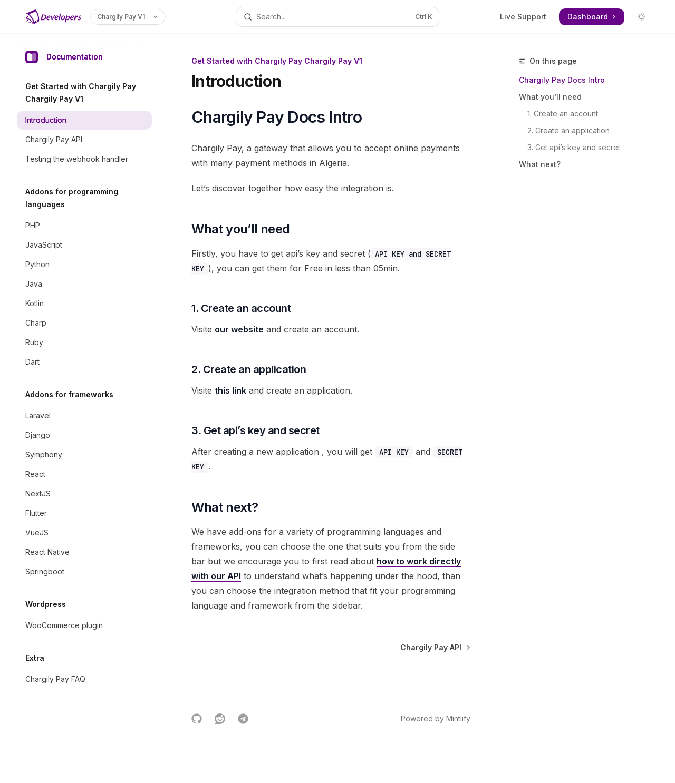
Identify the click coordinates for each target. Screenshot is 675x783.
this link (230, 390)
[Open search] (337, 16)
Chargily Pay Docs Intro (562, 79)
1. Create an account (562, 113)
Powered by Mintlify (435, 718)
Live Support (523, 16)
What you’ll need (550, 96)
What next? (540, 164)
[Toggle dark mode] (641, 16)
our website (239, 329)
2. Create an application (568, 130)
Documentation (64, 57)
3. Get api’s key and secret (573, 147)
